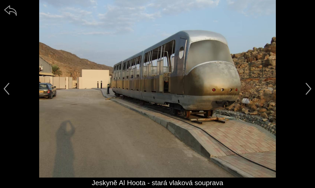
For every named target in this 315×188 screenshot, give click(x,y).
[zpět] (10, 10)
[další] (308, 89)
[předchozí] (6, 89)
